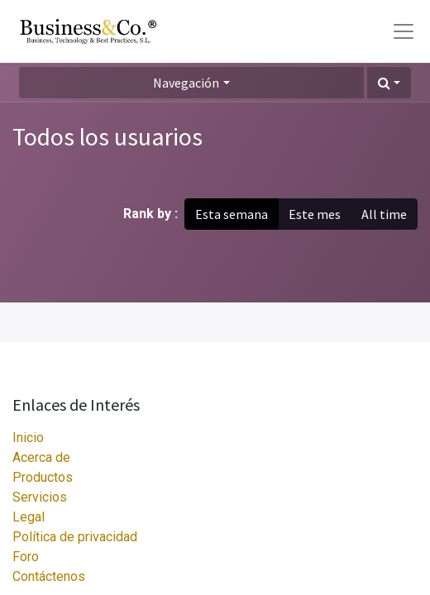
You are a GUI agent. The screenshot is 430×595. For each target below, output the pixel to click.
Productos (42, 477)
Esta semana (231, 214)
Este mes (315, 214)
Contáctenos (48, 576)
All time (384, 214)
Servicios (39, 497)
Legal (28, 517)
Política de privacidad (74, 537)
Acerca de (41, 457)
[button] (389, 82)
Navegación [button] (186, 82)
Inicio (28, 437)
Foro (25, 556)
